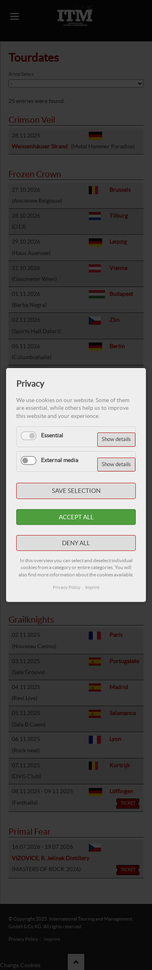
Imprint (92, 587)
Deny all (76, 543)
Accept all (76, 517)
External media (59, 460)
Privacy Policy (67, 587)
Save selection (76, 490)
